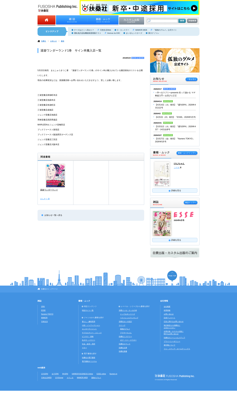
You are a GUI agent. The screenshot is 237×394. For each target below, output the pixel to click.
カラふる (70, 378)
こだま (177, 167)
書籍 (62, 41)
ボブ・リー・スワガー (128, 340)
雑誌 (39, 301)
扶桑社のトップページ (49, 289)
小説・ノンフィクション (91, 325)
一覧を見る (191, 79)
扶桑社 (43, 41)
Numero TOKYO (47, 314)
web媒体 (41, 368)
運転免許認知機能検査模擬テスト (87, 33)
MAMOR (44, 318)
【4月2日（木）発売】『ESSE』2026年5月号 (175, 117)
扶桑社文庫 (123, 348)
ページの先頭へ (172, 276)
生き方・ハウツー (88, 340)
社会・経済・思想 (88, 344)
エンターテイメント (89, 329)
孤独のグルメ (125, 329)
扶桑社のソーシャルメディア (174, 338)
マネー (84, 348)
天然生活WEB (46, 378)
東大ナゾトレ (153, 33)
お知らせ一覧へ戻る (53, 215)
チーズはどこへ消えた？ (84, 30)
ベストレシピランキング (129, 318)
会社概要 (167, 306)
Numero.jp (113, 374)
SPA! (43, 306)
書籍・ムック (84, 301)
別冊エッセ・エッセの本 (128, 310)
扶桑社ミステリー (125, 336)
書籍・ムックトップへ (187, 153)
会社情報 (164, 301)
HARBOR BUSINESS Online (82, 374)
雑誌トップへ (190, 202)
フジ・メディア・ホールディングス (177, 349)
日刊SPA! (44, 374)
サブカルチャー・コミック (92, 333)
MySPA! (65, 374)
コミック (122, 325)
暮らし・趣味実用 (88, 321)
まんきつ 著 (45, 199)
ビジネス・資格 (87, 336)
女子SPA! (55, 374)
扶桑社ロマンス (124, 344)
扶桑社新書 (123, 351)
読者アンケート (169, 318)
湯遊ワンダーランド (49, 190)
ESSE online (101, 374)
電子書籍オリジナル (89, 361)
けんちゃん (179, 163)
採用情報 (167, 310)
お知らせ (53, 41)
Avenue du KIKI (113, 33)
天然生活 (44, 321)
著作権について (169, 345)
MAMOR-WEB (141, 30)
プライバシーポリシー (172, 341)
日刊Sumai (59, 378)
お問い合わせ (169, 314)
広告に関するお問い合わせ (174, 321)
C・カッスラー (123, 30)
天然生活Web (105, 30)
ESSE (43, 310)
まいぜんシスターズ (134, 33)
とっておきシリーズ (127, 314)
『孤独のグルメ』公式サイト (165, 30)
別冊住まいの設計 (125, 321)
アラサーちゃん (126, 333)
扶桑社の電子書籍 (88, 357)
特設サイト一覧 (87, 310)
